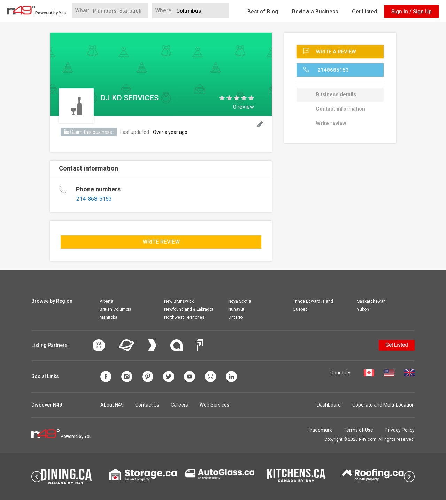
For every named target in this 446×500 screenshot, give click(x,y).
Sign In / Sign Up (411, 11)
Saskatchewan (371, 301)
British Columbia (115, 309)
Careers (179, 405)
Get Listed (364, 11)
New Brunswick (179, 301)
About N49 (112, 405)
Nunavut (236, 309)
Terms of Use (358, 430)
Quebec (300, 309)
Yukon (363, 309)
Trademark (320, 430)
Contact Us (147, 405)
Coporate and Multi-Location (383, 405)
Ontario (235, 317)
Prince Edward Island (313, 301)
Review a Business (315, 11)
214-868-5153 (94, 199)
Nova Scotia (239, 301)
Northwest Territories (184, 317)
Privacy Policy (400, 430)
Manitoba (108, 317)
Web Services (214, 405)
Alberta (106, 301)
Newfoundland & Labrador (188, 309)
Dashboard (329, 405)
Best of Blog (262, 11)
